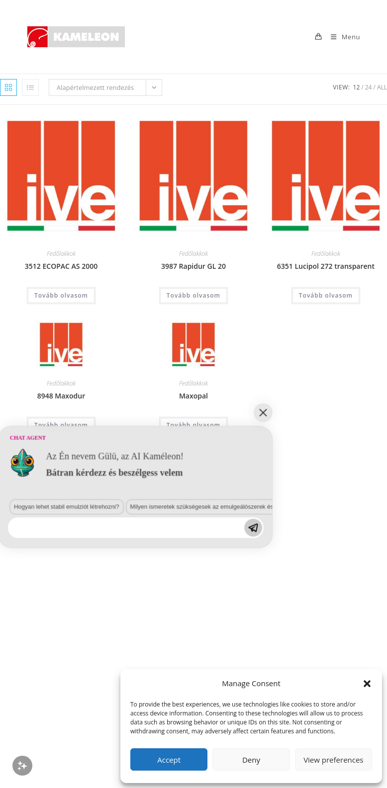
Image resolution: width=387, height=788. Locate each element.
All (382, 87)
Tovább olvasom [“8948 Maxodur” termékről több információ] (61, 425)
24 (368, 87)
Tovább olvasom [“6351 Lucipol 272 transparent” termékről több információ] (326, 295)
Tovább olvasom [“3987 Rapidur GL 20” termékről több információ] (193, 295)
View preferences (333, 760)
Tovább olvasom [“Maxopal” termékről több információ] (193, 425)
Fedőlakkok (61, 253)
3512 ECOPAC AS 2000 (61, 266)
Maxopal (193, 395)
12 (356, 87)
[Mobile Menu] (341, 36)
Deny (251, 760)
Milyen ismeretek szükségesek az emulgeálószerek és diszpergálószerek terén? (155, 607)
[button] (367, 684)
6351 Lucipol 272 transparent (326, 266)
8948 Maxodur (61, 395)
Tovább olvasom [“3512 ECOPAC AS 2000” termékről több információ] (61, 295)
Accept (169, 760)
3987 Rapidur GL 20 (193, 266)
